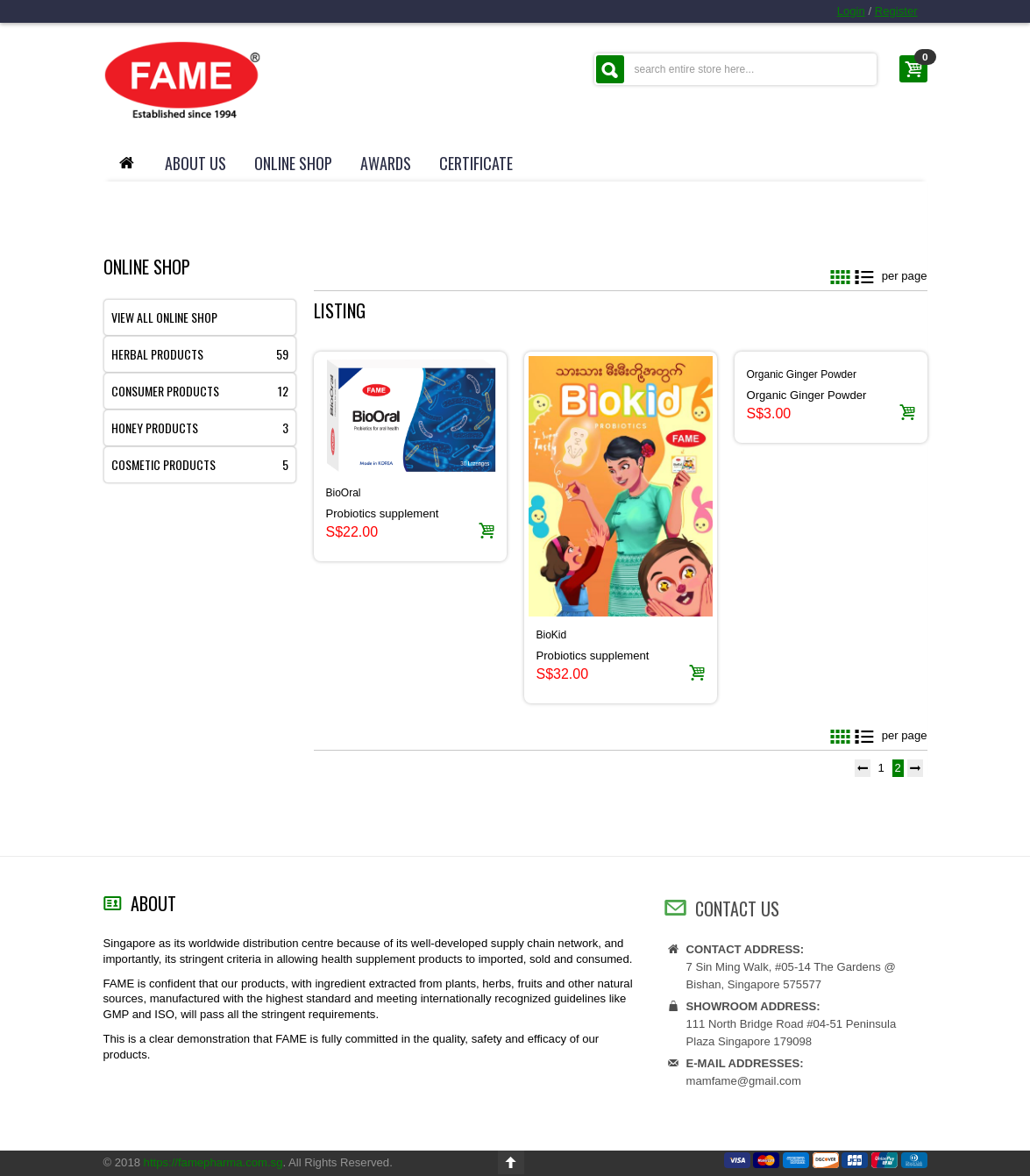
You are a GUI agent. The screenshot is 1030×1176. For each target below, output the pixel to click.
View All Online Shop (164, 317)
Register (896, 11)
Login (851, 11)
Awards (385, 163)
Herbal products (199, 354)
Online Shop (293, 163)
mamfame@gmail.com (743, 1089)
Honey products (199, 427)
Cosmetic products (199, 464)
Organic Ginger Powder (801, 374)
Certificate (476, 163)
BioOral (343, 493)
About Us (195, 163)
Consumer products (199, 390)
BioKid (551, 635)
